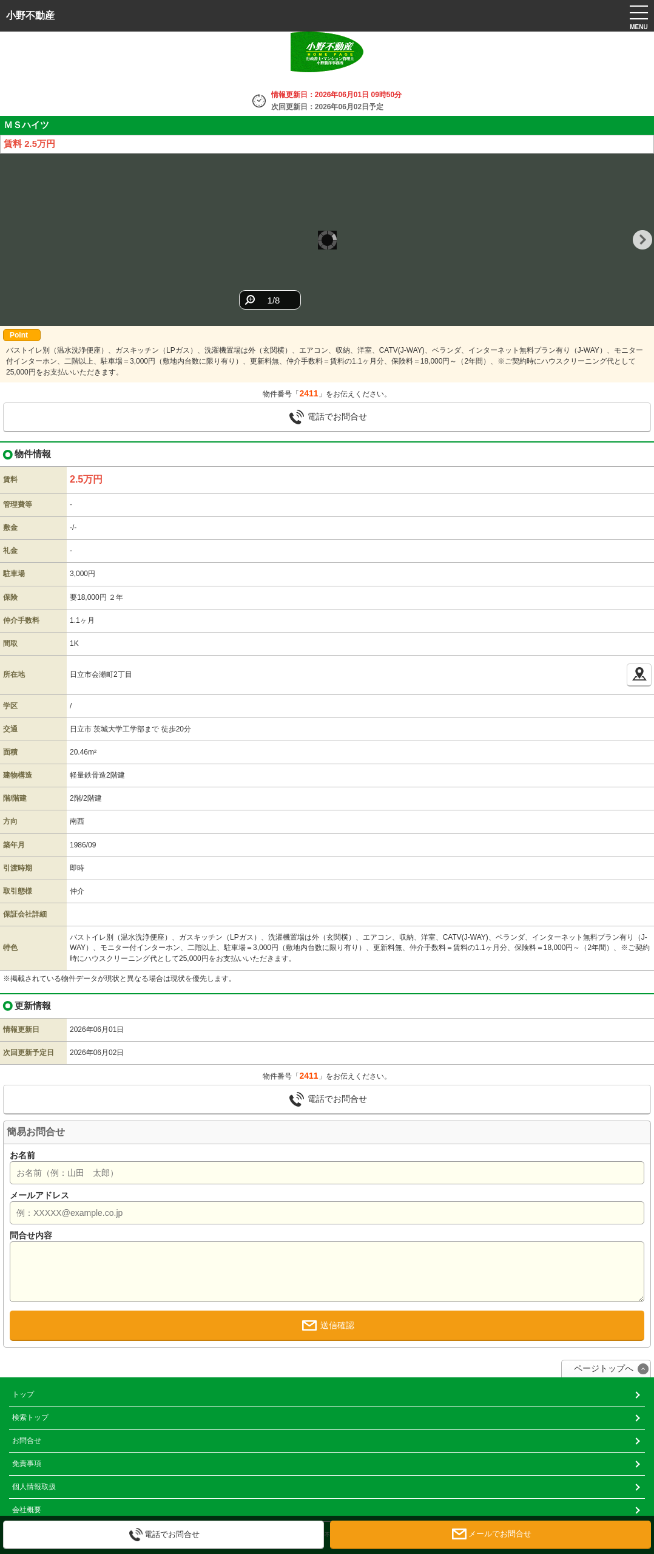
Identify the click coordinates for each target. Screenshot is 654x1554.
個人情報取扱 (34, 1486)
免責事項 (26, 1463)
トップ (23, 1394)
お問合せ (26, 1440)
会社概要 (26, 1509)
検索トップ (30, 1417)
